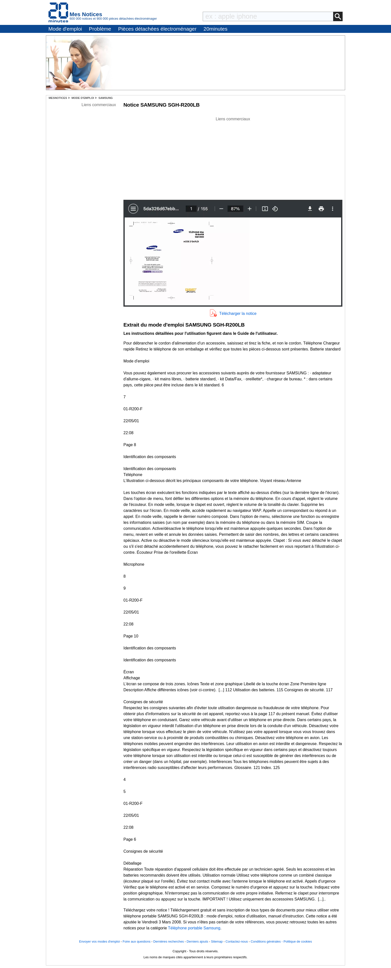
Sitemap (217, 941)
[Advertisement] (233, 157)
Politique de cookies (298, 941)
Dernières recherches (168, 941)
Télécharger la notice (237, 313)
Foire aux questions (137, 941)
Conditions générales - (267, 941)
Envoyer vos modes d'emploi (99, 941)
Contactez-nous (236, 941)
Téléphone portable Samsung (194, 928)
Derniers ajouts (197, 941)
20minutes (215, 29)
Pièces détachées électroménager (157, 29)
